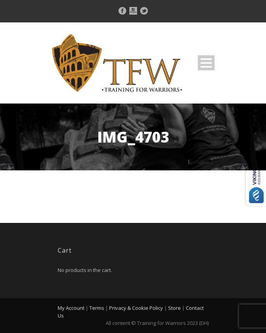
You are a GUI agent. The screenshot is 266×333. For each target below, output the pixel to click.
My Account (71, 307)
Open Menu (206, 62)
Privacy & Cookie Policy (136, 307)
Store (174, 307)
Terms (96, 307)
